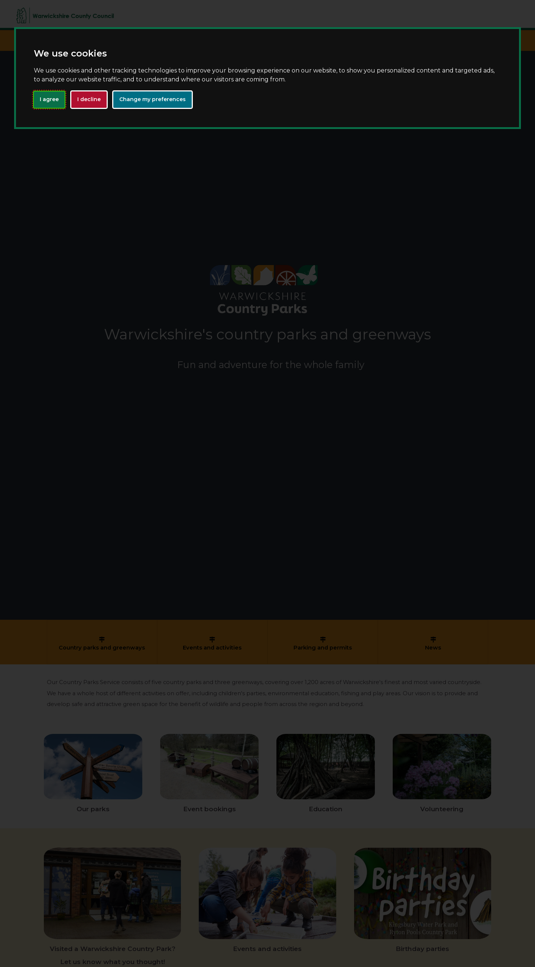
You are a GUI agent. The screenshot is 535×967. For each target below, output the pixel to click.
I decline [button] (89, 99)
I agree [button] (49, 99)
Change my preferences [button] (152, 99)
